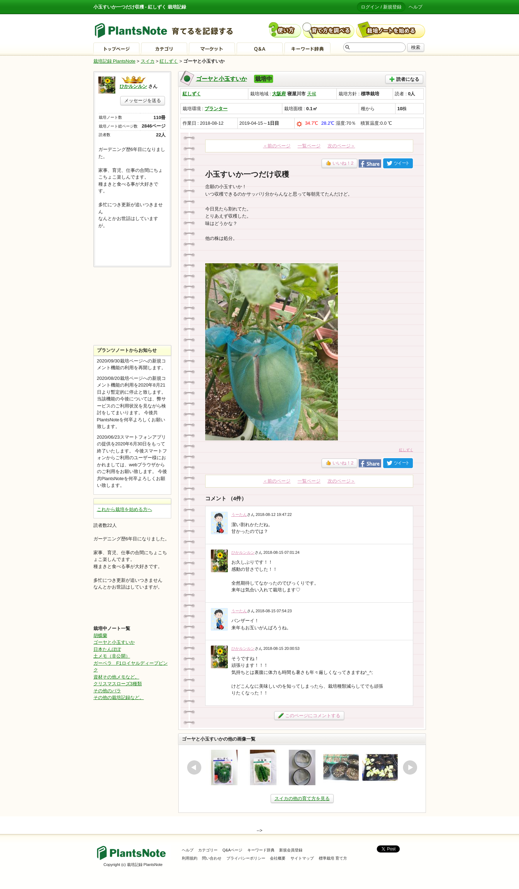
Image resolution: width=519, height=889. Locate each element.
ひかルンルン (243, 552)
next (410, 767)
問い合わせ (211, 858)
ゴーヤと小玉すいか (221, 79)
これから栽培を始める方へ (124, 509)
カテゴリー (208, 850)
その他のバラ (107, 690)
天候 (311, 93)
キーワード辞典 (261, 850)
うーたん (239, 514)
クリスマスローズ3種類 (117, 683)
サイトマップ (302, 858)
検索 (415, 47)
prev (194, 767)
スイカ (148, 61)
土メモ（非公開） (111, 656)
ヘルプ (415, 7)
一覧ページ (309, 145)
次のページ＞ (341, 145)
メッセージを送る (142, 100)
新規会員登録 (290, 850)
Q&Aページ (232, 850)
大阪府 (279, 93)
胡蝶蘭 (100, 635)
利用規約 (189, 858)
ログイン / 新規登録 (381, 7)
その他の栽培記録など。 (118, 697)
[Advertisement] (132, 306)
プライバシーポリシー (245, 858)
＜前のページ (276, 145)
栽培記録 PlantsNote (114, 61)
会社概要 (278, 858)
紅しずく (169, 61)
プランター (215, 108)
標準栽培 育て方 (333, 858)
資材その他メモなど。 (116, 677)
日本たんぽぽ (107, 649)
